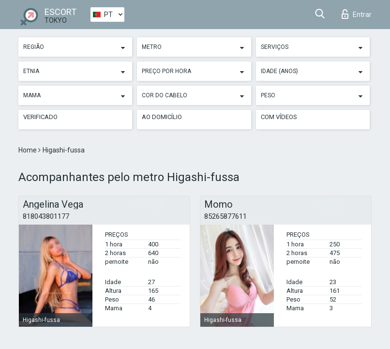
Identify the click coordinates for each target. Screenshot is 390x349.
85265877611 (225, 216)
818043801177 (46, 216)
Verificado (40, 117)
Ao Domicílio (162, 117)
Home (28, 150)
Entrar (357, 14)
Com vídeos (279, 117)
